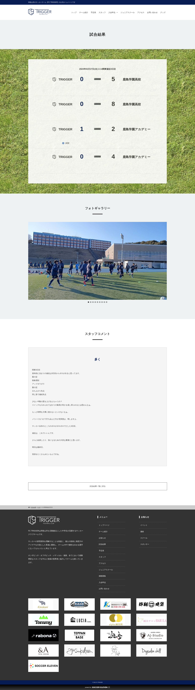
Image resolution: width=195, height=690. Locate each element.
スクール (143, 538)
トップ (74, 12)
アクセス (140, 12)
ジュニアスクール (128, 12)
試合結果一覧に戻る (98, 486)
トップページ (104, 525)
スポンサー (144, 544)
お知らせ (102, 538)
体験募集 (102, 576)
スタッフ (102, 12)
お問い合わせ (152, 12)
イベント (143, 525)
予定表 (93, 12)
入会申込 (113, 12)
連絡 (142, 532)
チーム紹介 (83, 12)
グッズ (163, 12)
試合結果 (102, 544)
